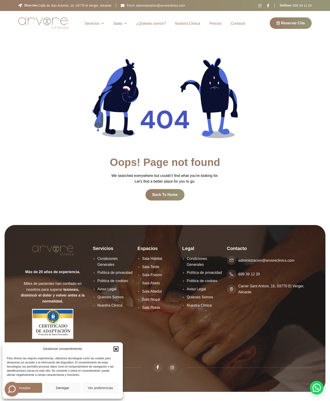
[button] (116, 348)
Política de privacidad (114, 273)
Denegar (62, 388)
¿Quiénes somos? (151, 23)
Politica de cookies (112, 281)
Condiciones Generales (107, 261)
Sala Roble (151, 308)
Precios (215, 23)
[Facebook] (268, 5)
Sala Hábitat (152, 259)
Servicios (94, 24)
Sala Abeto (151, 283)
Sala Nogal (151, 299)
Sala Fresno (152, 275)
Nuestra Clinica (109, 305)
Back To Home (165, 195)
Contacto (238, 23)
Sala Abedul (152, 291)
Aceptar (25, 388)
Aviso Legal (106, 289)
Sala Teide (150, 267)
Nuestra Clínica (187, 23)
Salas (120, 24)
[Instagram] (260, 6)
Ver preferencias (100, 388)
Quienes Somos (110, 297)
